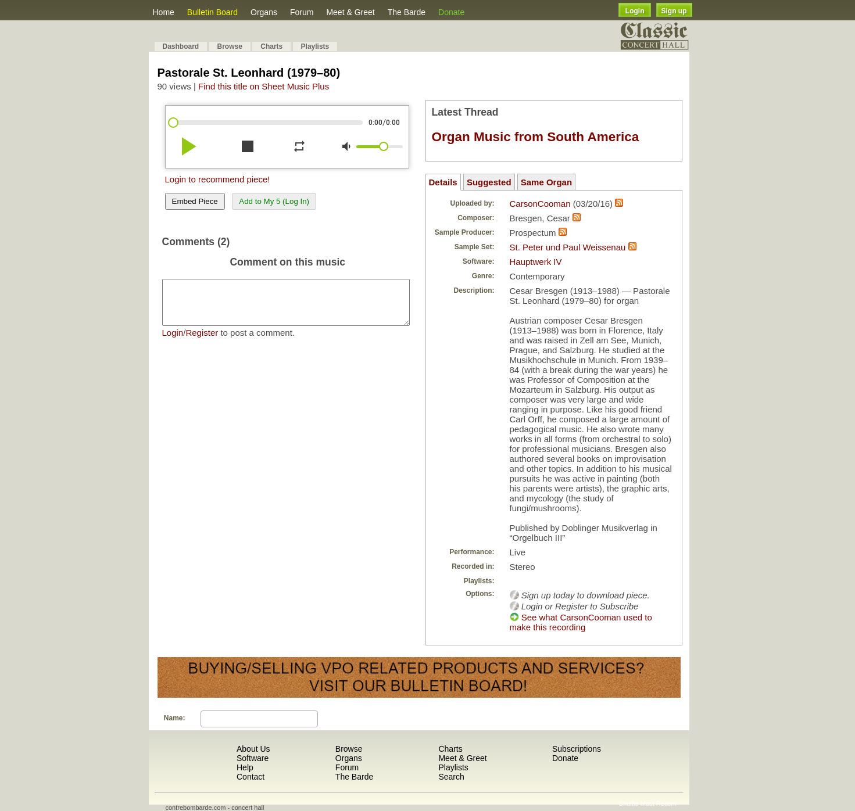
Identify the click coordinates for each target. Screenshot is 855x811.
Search (451, 776)
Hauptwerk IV (536, 262)
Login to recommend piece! (217, 179)
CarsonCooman (540, 204)
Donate (451, 12)
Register (201, 341)
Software (253, 758)
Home (163, 12)
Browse (229, 46)
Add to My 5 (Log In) (274, 201)
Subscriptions (576, 748)
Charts (271, 46)
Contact (250, 776)
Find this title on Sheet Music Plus (263, 86)
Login (635, 11)
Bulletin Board (212, 12)
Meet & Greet (350, 12)
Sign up (674, 11)
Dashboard (181, 46)
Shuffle (629, 803)
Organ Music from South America (535, 137)
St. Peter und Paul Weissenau (568, 247)
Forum (301, 12)
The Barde (406, 12)
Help (245, 767)
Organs (264, 12)
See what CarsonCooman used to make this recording (581, 622)
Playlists (315, 46)
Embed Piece (195, 201)
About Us (253, 748)
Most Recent (659, 803)
